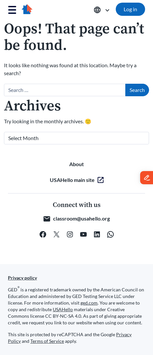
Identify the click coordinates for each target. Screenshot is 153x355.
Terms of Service (47, 341)
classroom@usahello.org (81, 218)
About (76, 164)
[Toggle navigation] (12, 10)
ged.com (89, 303)
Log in (130, 9)
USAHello (63, 309)
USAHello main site (72, 180)
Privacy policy (22, 278)
